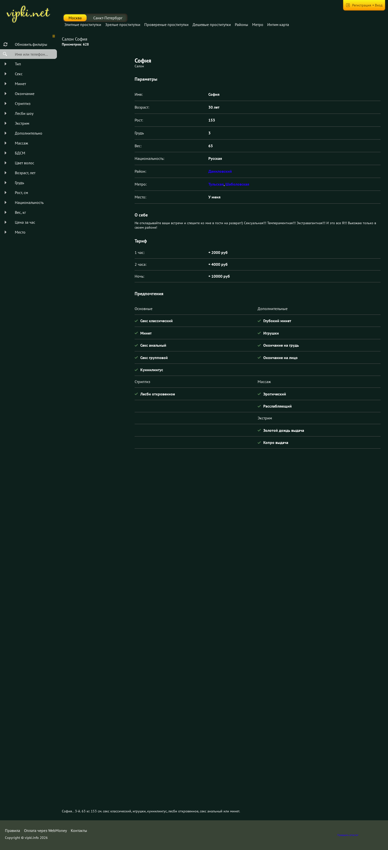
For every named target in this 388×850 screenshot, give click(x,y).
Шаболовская (237, 184)
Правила (12, 830)
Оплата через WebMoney (45, 830)
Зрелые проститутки (122, 24)
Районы (241, 24)
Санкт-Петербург (107, 17)
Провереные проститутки (166, 24)
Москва (75, 17)
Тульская (216, 184)
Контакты (79, 830)
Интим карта (278, 24)
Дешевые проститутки (212, 24)
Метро (257, 24)
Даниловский (220, 171)
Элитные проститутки (82, 24)
